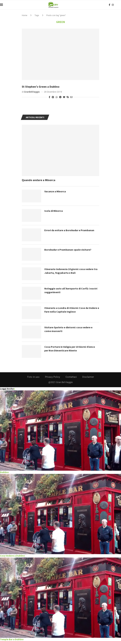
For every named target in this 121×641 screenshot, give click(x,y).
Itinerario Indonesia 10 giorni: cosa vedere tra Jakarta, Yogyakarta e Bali (70, 270)
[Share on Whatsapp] (57, 97)
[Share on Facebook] (49, 97)
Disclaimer (88, 376)
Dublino (4, 472)
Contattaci (71, 376)
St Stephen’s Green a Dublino (40, 86)
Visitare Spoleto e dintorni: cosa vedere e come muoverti (68, 329)
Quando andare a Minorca (38, 180)
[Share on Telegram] (60, 97)
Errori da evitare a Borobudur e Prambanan (69, 230)
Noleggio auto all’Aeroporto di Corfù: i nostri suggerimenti (70, 290)
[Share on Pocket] (64, 97)
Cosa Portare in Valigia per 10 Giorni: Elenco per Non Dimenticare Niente (69, 348)
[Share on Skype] (68, 97)
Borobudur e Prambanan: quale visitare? (67, 249)
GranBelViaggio (32, 92)
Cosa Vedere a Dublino (12, 555)
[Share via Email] (71, 97)
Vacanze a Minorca (55, 191)
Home (24, 15)
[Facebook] (109, 4)
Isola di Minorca (53, 210)
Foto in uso (33, 376)
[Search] (119, 4)
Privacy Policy (52, 376)
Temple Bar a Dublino (12, 639)
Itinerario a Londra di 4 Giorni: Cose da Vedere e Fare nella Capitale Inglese (71, 309)
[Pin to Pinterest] (53, 97)
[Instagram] (113, 4)
